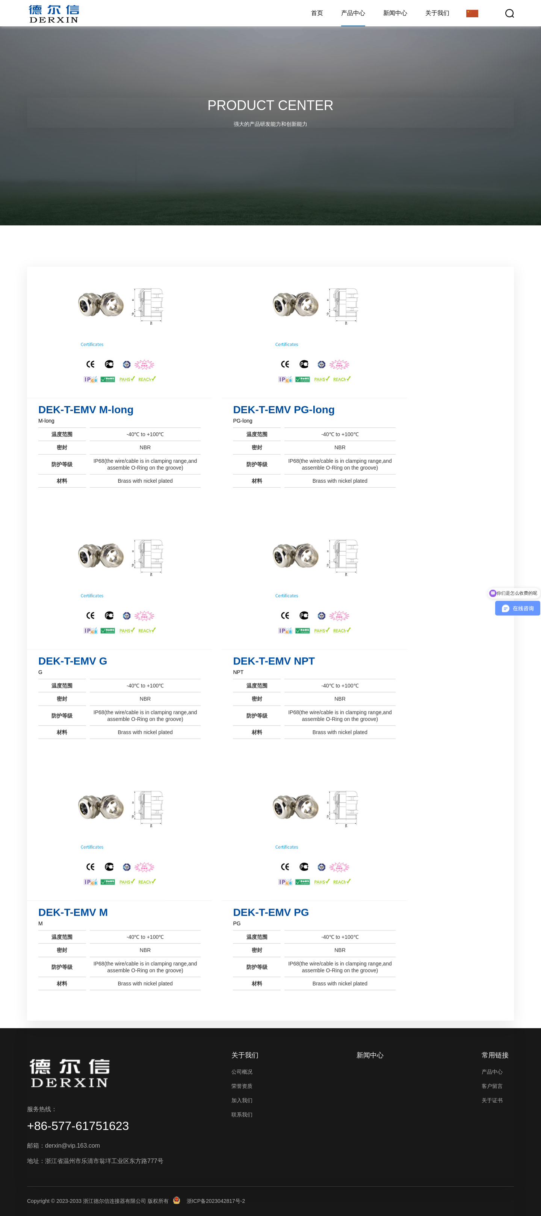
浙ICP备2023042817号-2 (216, 1201)
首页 (317, 13)
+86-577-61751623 (78, 1126)
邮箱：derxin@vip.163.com (63, 1145)
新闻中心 (395, 13)
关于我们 (437, 13)
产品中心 (353, 13)
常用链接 (495, 1055)
